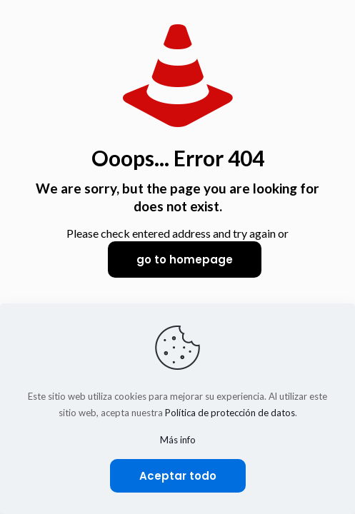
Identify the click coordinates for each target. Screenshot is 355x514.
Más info (178, 439)
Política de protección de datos (230, 412)
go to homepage (184, 259)
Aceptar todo (177, 475)
